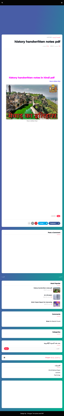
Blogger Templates (32, 413)
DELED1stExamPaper (54, 370)
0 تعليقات (44, 46)
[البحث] (34, 348)
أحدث (60, 277)
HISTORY (49, 37)
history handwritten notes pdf (43, 288)
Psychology (57, 375)
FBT (42, 413)
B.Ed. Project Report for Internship (41, 302)
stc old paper (48, 295)
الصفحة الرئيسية (56, 37)
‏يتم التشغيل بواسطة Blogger (32, 357)
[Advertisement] (32, 20)
